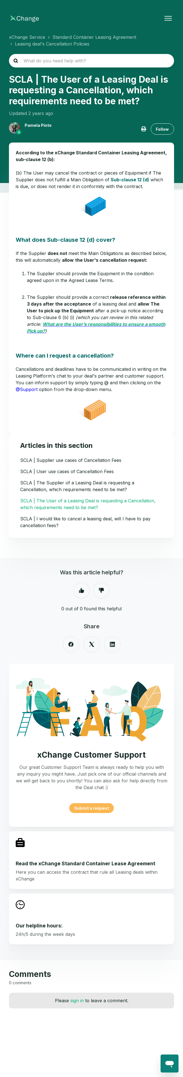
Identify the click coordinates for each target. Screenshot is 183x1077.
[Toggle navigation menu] (168, 18)
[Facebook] (71, 644)
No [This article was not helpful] (101, 590)
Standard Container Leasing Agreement (94, 37)
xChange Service (27, 37)
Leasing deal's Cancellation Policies (52, 44)
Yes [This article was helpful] (81, 590)
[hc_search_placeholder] (91, 60)
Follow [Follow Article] (162, 129)
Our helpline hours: (39, 926)
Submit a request (91, 808)
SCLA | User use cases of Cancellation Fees (67, 471)
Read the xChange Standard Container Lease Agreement (85, 863)
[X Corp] (91, 644)
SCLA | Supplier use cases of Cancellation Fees (70, 460)
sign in (77, 1000)
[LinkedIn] (112, 644)
